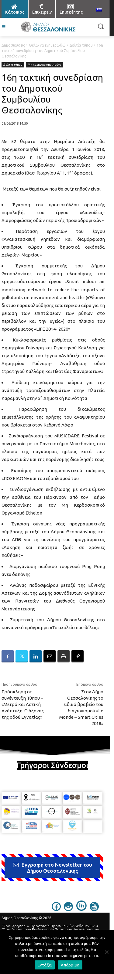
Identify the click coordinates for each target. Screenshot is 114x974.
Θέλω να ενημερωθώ (47, 45)
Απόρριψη (70, 965)
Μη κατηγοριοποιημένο (44, 64)
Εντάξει (45, 965)
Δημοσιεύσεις (13, 45)
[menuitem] (99, 10)
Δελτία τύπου (81, 45)
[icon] (56, 909)
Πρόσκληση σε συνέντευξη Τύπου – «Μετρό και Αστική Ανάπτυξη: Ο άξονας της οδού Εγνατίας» (23, 704)
